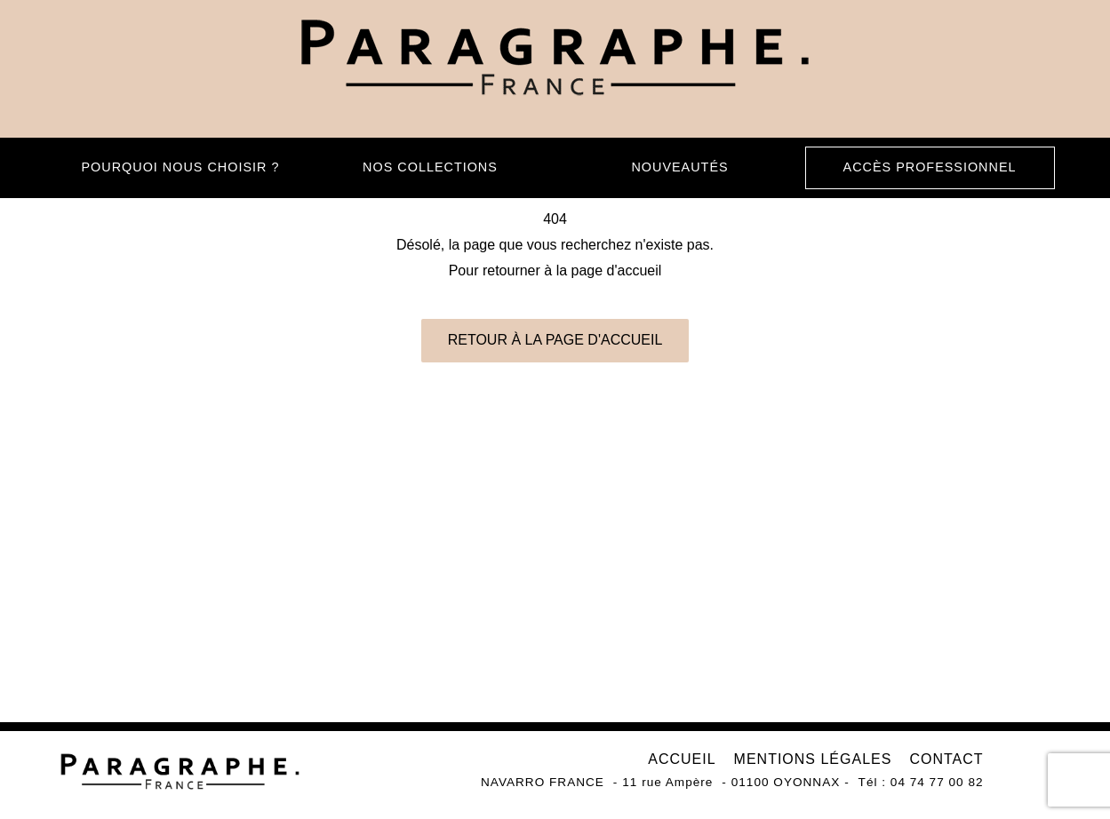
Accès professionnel (930, 167)
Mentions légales (813, 759)
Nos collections (430, 167)
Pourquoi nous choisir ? (181, 167)
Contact (946, 759)
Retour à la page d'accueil (555, 339)
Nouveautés (679, 167)
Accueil (681, 759)
